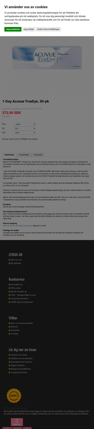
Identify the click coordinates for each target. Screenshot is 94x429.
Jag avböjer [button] (28, 29)
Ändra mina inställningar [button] (48, 29)
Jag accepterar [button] (13, 29)
